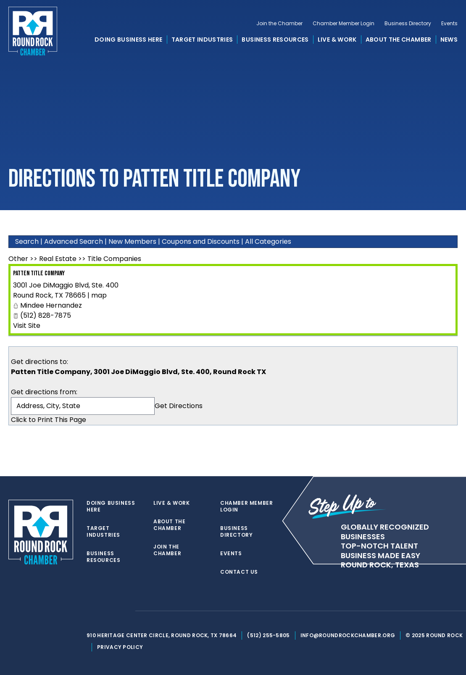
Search (27, 241)
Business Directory (407, 23)
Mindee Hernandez (51, 305)
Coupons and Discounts (201, 241)
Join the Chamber (279, 23)
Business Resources (275, 39)
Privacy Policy (120, 647)
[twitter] (91, 611)
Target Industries (202, 39)
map (99, 295)
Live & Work (337, 39)
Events (449, 23)
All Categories (268, 241)
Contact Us (239, 572)
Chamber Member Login (343, 23)
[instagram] (124, 611)
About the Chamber (399, 39)
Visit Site (26, 325)
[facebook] (107, 611)
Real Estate (57, 259)
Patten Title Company (39, 273)
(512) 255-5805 (268, 635)
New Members (132, 241)
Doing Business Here (129, 39)
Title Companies (114, 259)
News (449, 39)
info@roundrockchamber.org (347, 635)
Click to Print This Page (48, 420)
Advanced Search (73, 241)
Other (18, 259)
